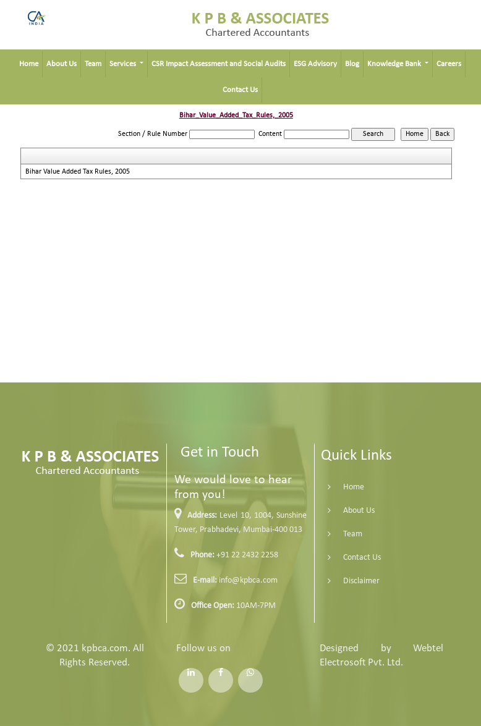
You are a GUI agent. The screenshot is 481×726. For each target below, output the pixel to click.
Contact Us (240, 90)
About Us (61, 64)
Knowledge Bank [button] (395, 64)
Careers (448, 64)
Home (28, 64)
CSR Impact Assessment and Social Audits (218, 64)
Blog (352, 64)
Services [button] (123, 64)
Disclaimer (353, 581)
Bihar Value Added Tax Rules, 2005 (77, 171)
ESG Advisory (315, 64)
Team (93, 64)
